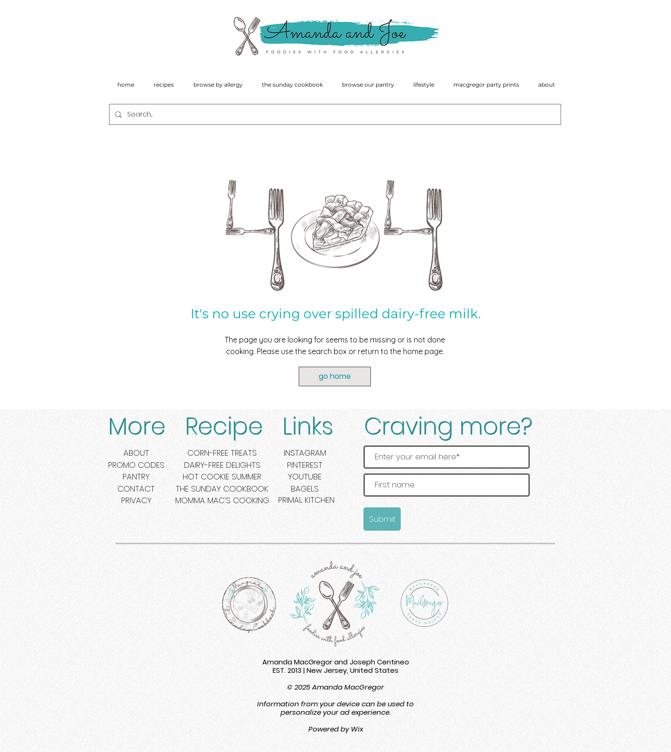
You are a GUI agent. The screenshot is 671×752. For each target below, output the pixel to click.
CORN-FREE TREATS (222, 452)
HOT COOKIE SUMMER (222, 476)
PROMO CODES (136, 465)
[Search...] (334, 114)
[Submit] (382, 519)
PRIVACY (136, 500)
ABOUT (136, 452)
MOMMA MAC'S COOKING (222, 500)
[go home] (335, 376)
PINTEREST (304, 465)
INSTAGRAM (305, 452)
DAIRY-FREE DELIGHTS (222, 465)
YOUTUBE (305, 476)
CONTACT (136, 488)
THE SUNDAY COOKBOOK (222, 488)
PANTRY (136, 476)
